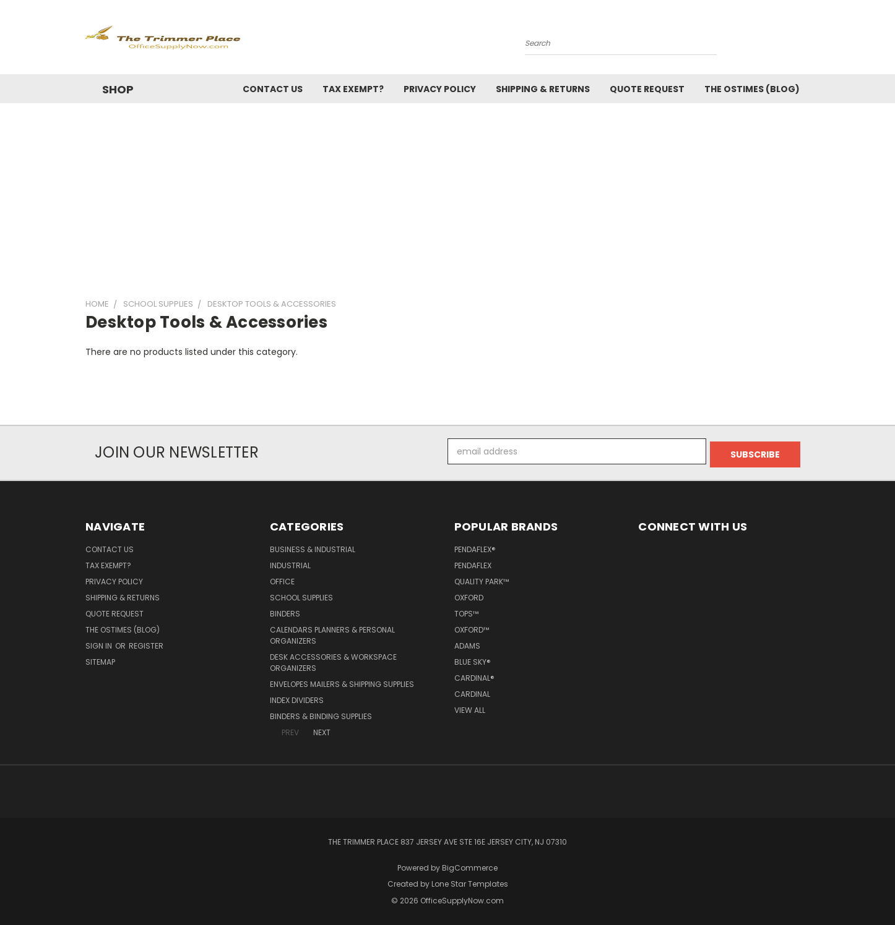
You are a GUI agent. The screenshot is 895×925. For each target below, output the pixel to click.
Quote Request (647, 89)
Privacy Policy (440, 89)
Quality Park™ (481, 578)
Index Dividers (297, 697)
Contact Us (273, 89)
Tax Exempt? (353, 89)
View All (469, 707)
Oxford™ (471, 626)
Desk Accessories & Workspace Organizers (333, 659)
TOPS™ (466, 610)
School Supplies (301, 594)
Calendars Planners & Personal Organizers (332, 632)
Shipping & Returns (543, 89)
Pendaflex (472, 562)
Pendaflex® (475, 546)
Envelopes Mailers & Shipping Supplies (342, 681)
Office (282, 578)
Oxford (468, 594)
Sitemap (100, 659)
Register (146, 642)
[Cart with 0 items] (806, 40)
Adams (467, 642)
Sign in (99, 642)
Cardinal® (474, 675)
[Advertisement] (447, 196)
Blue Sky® (472, 659)
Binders (285, 610)
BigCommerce (470, 864)
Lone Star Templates (469, 881)
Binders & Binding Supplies (321, 713)
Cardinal (472, 691)
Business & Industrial (312, 546)
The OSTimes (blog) (752, 89)
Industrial (290, 562)
